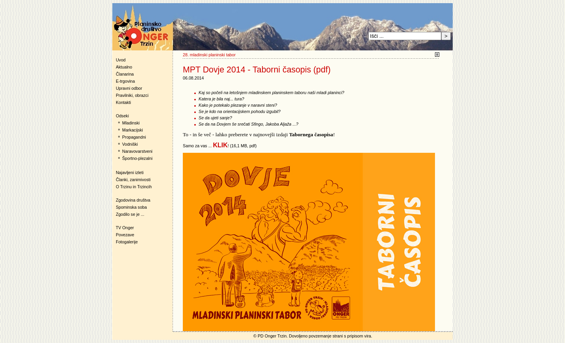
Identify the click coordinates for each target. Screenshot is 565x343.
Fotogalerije (127, 241)
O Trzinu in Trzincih (134, 186)
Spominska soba (131, 207)
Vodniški (130, 144)
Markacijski (132, 130)
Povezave (125, 234)
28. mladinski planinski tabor (209, 54)
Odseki (120, 115)
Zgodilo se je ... (130, 214)
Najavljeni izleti (129, 172)
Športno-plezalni (137, 158)
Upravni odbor (129, 88)
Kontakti (123, 102)
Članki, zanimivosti (133, 179)
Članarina (125, 74)
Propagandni (134, 137)
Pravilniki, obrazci (132, 95)
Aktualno (124, 67)
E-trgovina (125, 81)
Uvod (121, 59)
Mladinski (130, 123)
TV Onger (123, 227)
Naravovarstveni (137, 151)
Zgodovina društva (131, 200)
